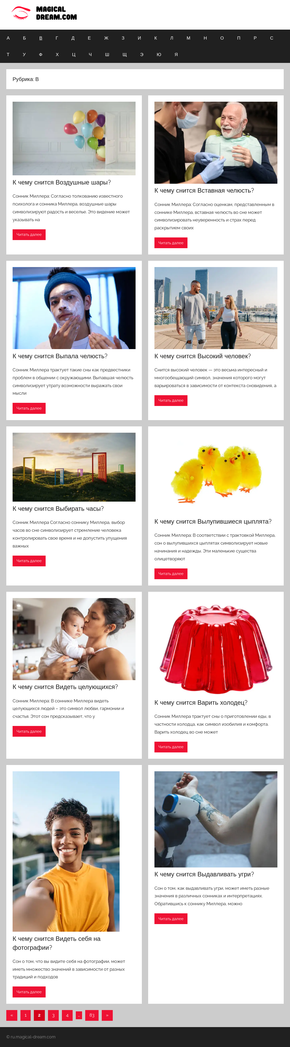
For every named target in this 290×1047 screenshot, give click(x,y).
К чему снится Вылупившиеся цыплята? (213, 521)
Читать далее (29, 234)
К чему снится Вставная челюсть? (204, 190)
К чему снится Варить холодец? (201, 702)
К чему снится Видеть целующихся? (65, 687)
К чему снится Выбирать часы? (58, 508)
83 (91, 1015)
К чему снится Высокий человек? (202, 356)
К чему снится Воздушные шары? (62, 182)
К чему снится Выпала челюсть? (60, 356)
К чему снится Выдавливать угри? (204, 874)
